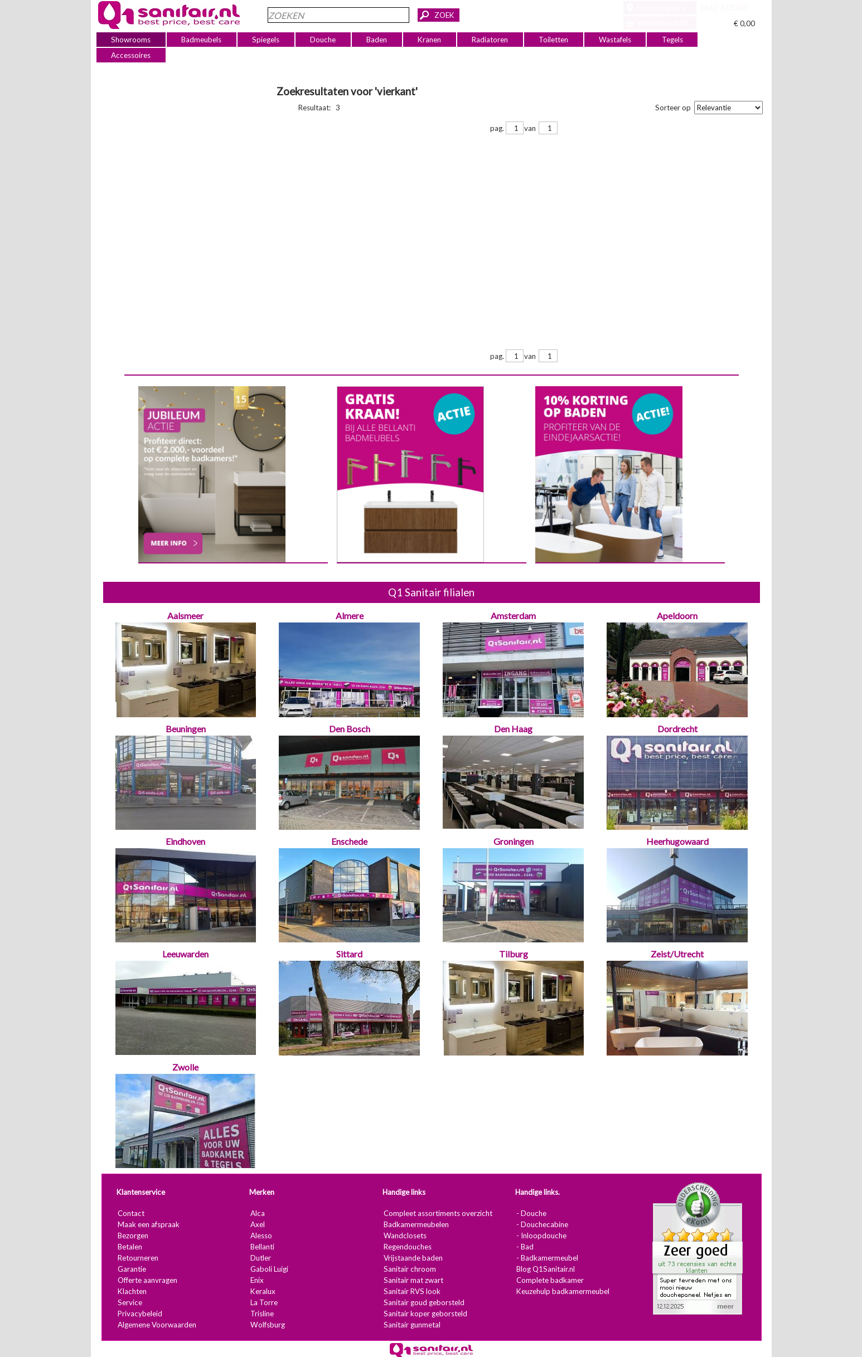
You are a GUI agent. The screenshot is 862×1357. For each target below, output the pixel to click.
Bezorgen (132, 1235)
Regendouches (407, 1246)
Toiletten (553, 39)
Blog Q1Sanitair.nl (545, 1268)
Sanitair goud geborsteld (423, 1302)
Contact (130, 1213)
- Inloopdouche (541, 1235)
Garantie (131, 1268)
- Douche (531, 1213)
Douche (323, 39)
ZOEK (444, 15)
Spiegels (265, 39)
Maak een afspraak (148, 1224)
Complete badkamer (549, 1280)
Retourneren (137, 1257)
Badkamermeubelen (415, 1224)
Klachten (131, 1291)
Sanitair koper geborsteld (425, 1313)
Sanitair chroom (409, 1268)
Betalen (129, 1246)
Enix (256, 1280)
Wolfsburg (267, 1324)
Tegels (671, 39)
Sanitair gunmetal (411, 1324)
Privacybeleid (139, 1313)
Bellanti (262, 1246)
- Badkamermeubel (547, 1257)
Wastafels (614, 39)
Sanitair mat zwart (413, 1280)
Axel (257, 1224)
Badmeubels (201, 39)
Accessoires (131, 55)
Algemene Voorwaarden (156, 1324)
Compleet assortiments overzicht (437, 1213)
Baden (376, 39)
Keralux (262, 1291)
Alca (257, 1213)
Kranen (429, 39)
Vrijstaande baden (412, 1257)
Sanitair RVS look (411, 1291)
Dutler (260, 1257)
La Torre (263, 1302)
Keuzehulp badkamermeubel (562, 1291)
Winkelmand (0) (663, 22)
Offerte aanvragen (147, 1280)
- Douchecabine (542, 1224)
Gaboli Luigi (269, 1268)
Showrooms (131, 39)
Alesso (261, 1235)
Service (129, 1302)
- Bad (524, 1246)
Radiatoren (490, 39)
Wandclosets (404, 1235)
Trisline (261, 1313)
